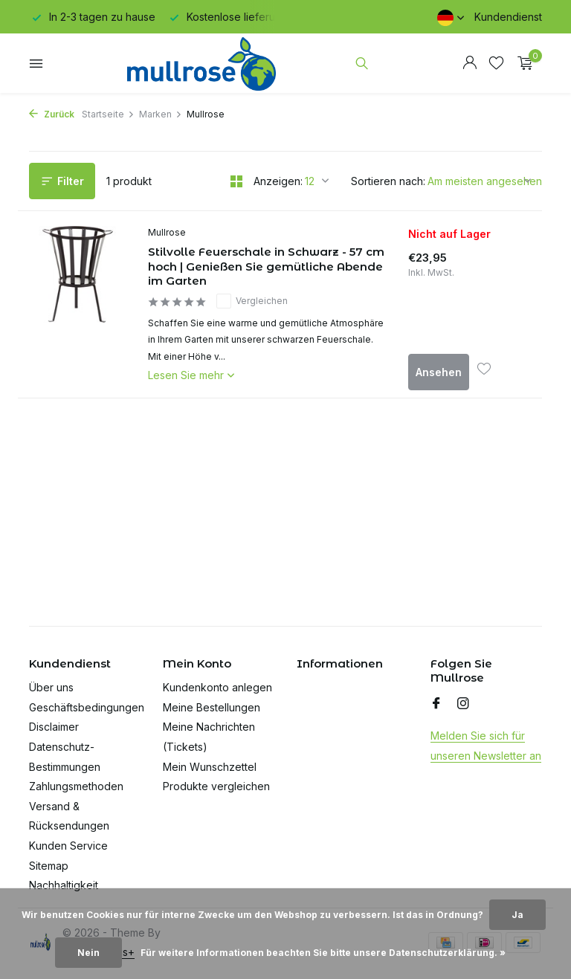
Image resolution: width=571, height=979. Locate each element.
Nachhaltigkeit (63, 885)
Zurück (51, 114)
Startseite (108, 114)
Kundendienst (508, 16)
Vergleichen (252, 301)
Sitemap (48, 865)
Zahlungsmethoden (76, 786)
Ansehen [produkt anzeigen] (439, 372)
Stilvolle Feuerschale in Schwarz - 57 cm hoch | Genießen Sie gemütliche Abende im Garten (266, 266)
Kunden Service (68, 845)
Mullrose (167, 232)
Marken (160, 114)
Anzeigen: (278, 181)
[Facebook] (436, 704)
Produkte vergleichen (216, 786)
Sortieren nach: (388, 181)
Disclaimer (54, 726)
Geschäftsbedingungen (86, 707)
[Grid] (236, 181)
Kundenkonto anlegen (217, 687)
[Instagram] (463, 704)
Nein (88, 952)
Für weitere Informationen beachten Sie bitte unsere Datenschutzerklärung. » (323, 952)
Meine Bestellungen (211, 707)
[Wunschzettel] (496, 63)
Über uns (51, 687)
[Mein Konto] (469, 63)
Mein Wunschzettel (210, 766)
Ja (517, 914)
